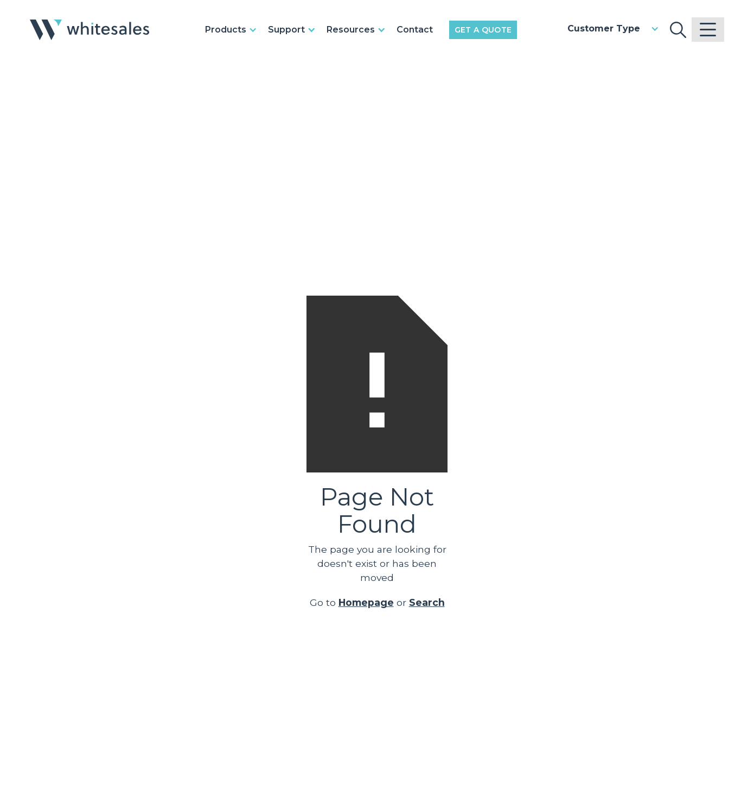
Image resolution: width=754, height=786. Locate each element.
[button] (234, 29)
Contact (415, 29)
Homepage (366, 602)
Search (427, 602)
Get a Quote (483, 30)
